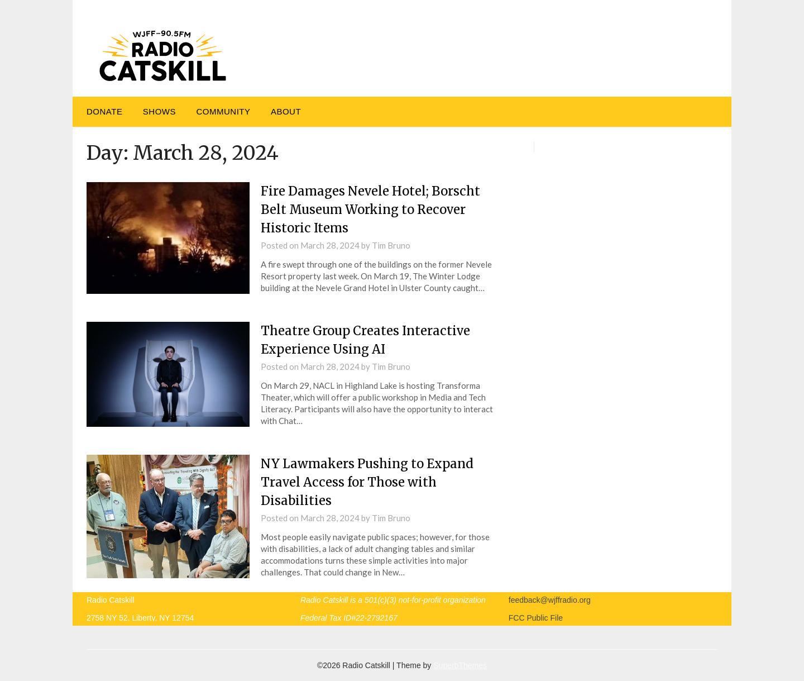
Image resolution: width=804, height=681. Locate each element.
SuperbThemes (460, 665)
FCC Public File (536, 617)
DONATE (104, 111)
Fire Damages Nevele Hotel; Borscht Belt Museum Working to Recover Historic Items (370, 209)
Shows (159, 111)
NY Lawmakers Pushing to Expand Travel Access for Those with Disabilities (367, 482)
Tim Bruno (391, 245)
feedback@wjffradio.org (550, 600)
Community (223, 111)
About (286, 111)
